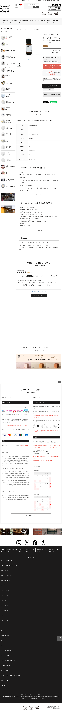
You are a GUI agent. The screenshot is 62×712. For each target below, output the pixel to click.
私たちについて (33, 21)
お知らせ (48, 21)
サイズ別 (39, 28)
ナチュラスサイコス (20, 28)
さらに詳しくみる (31, 515)
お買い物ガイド (41, 21)
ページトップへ (59, 382)
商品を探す (5, 21)
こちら (18, 414)
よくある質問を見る (39, 230)
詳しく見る (38, 194)
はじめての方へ (13, 21)
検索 (36, 7)
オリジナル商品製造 (23, 21)
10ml (43, 28)
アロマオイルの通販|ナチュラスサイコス (52, 707)
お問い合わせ (55, 21)
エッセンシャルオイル (31, 28)
